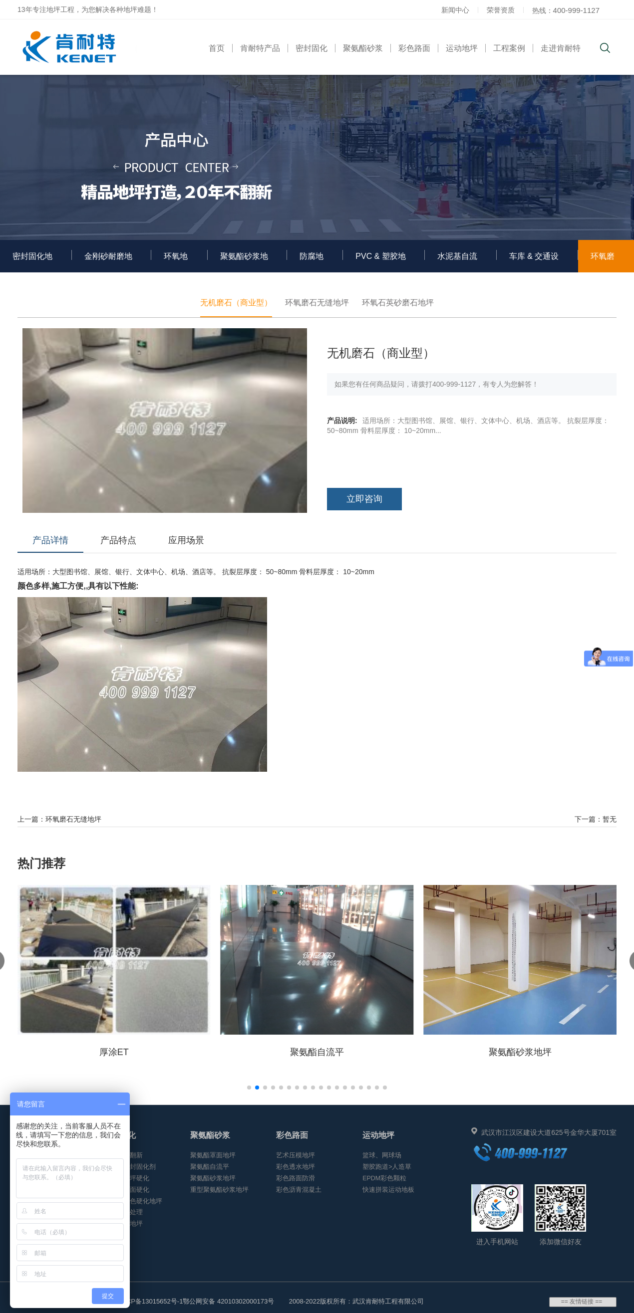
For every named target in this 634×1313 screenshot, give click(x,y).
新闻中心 (455, 10)
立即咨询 (364, 499)
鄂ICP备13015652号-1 (150, 1301)
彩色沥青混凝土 (298, 1189)
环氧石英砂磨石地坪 (398, 302)
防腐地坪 (311, 262)
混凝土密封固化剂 (130, 1166)
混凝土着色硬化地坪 (133, 1201)
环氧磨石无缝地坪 (317, 302)
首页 (217, 48)
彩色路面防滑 (295, 1178)
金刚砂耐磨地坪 (108, 262)
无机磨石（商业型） (236, 302)
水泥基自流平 (457, 262)
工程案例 (509, 48)
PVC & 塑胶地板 (380, 262)
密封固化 (311, 48)
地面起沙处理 (123, 1212)
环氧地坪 (176, 262)
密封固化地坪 (32, 262)
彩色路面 (414, 48)
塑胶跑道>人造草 (386, 1166)
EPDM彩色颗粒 (384, 1178)
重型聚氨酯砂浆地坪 (219, 1189)
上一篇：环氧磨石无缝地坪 (59, 819)
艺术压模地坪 (295, 1155)
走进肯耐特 (561, 48)
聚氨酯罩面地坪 (213, 1155)
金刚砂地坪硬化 (126, 1178)
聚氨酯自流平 (209, 1166)
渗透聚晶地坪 (123, 1223)
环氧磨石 (603, 262)
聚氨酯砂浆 (363, 48)
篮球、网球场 (381, 1155)
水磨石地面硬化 (126, 1189)
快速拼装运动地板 (388, 1189)
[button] (249, 1088)
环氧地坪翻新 (123, 1155)
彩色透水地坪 (295, 1166)
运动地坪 (462, 48)
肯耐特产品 (260, 48)
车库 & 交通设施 (534, 262)
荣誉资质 (501, 10)
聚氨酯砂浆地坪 (244, 262)
